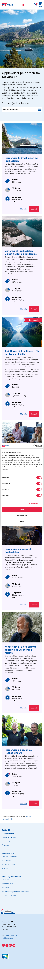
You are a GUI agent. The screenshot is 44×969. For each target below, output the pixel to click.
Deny (22, 521)
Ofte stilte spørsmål (9, 856)
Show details (33, 503)
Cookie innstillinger (9, 895)
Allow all (22, 509)
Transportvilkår (7, 884)
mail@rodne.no (7, 938)
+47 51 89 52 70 (11, 936)
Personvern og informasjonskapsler (15, 891)
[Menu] (40, 5)
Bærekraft (5, 887)
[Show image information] (36, 67)
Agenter (5, 868)
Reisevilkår (6, 880)
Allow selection (22, 515)
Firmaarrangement (9, 837)
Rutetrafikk (6, 841)
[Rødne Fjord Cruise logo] (7, 4)
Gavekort (5, 845)
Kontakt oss (6, 860)
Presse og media (8, 864)
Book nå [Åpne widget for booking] (34, 209)
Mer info (23, 209)
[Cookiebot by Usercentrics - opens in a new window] (33, 446)
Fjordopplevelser (8, 833)
